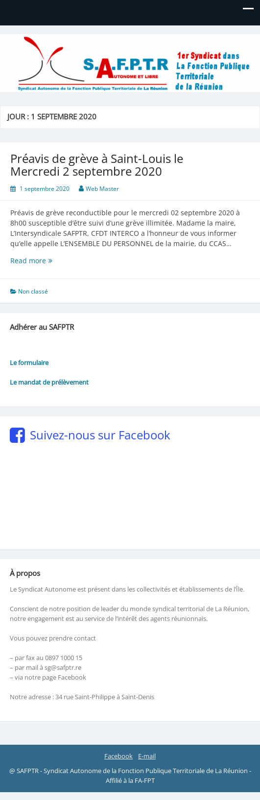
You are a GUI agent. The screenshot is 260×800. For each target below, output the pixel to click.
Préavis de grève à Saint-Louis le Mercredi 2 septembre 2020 (96, 164)
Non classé (33, 291)
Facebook (118, 756)
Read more (45, 260)
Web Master (102, 188)
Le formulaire (29, 362)
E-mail (147, 756)
